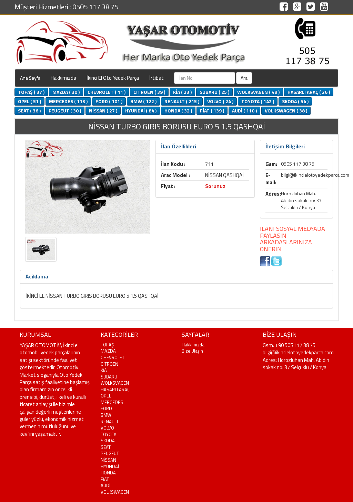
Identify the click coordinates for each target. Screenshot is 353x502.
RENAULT (110, 421)
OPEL (106, 395)
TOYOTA (109, 434)
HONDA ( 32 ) (178, 110)
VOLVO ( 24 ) (220, 101)
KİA (104, 370)
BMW (106, 415)
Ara (244, 77)
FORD (106, 408)
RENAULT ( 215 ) (181, 101)
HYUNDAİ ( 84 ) (141, 110)
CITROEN (109, 364)
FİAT (105, 479)
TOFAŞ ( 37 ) (31, 92)
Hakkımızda (63, 78)
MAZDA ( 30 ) (66, 92)
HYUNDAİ (110, 466)
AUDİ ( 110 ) (244, 110)
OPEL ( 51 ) (29, 101)
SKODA (108, 440)
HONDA (108, 472)
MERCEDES (112, 402)
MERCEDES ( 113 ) (68, 101)
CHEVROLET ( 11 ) (106, 92)
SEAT (106, 447)
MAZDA (108, 350)
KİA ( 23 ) (182, 92)
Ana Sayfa (30, 77)
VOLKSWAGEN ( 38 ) (286, 110)
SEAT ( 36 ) (29, 110)
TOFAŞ (107, 344)
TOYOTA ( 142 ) (257, 101)
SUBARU (109, 376)
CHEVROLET (112, 357)
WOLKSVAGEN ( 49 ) (258, 92)
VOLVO (107, 427)
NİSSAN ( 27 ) (103, 110)
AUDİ (105, 485)
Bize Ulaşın (192, 350)
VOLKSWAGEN (115, 492)
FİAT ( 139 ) (212, 110)
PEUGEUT (110, 453)
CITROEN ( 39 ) (149, 92)
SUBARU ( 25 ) (214, 92)
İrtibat (156, 78)
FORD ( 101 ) (108, 101)
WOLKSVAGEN (115, 383)
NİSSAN (108, 459)
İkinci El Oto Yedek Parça (113, 78)
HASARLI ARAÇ (115, 389)
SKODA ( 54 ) (295, 101)
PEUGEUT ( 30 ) (65, 110)
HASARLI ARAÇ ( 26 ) (309, 92)
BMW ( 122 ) (143, 101)
